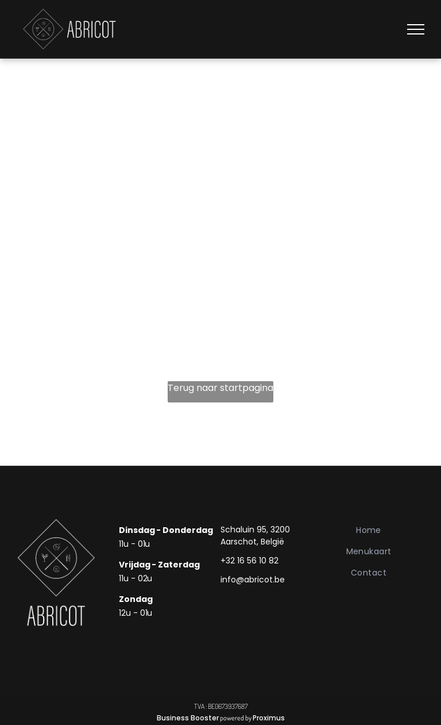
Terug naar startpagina (220, 387)
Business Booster (188, 718)
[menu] (416, 29)
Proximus (269, 718)
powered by (236, 718)
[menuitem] (368, 530)
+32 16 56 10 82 (249, 560)
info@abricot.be (252, 579)
